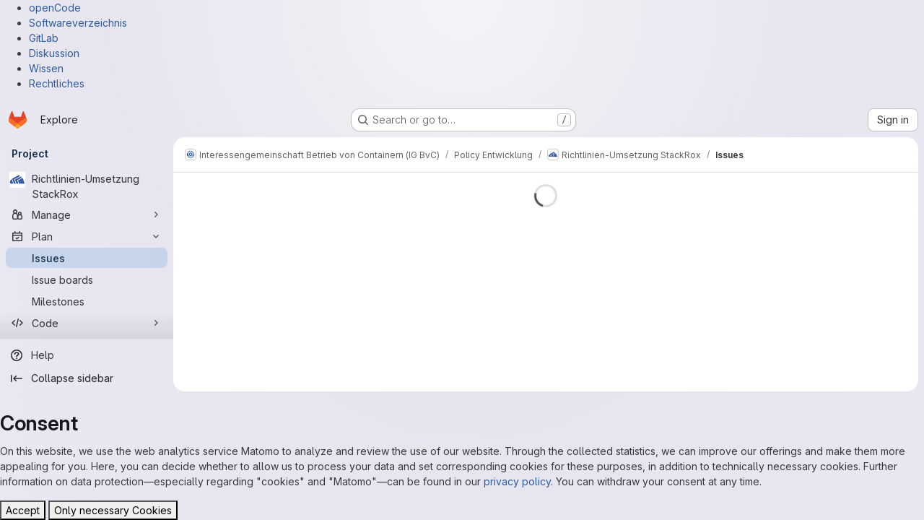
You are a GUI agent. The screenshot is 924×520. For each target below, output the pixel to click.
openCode (55, 7)
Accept (23, 510)
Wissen (46, 68)
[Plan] (86, 236)
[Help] (86, 355)
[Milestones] (86, 301)
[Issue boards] (86, 279)
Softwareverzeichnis (78, 23)
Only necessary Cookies (113, 510)
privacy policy (517, 481)
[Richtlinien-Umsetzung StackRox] (86, 186)
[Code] (86, 323)
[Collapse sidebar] (86, 378)
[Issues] (86, 258)
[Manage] (86, 214)
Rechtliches (56, 83)
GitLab (43, 38)
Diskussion (54, 53)
